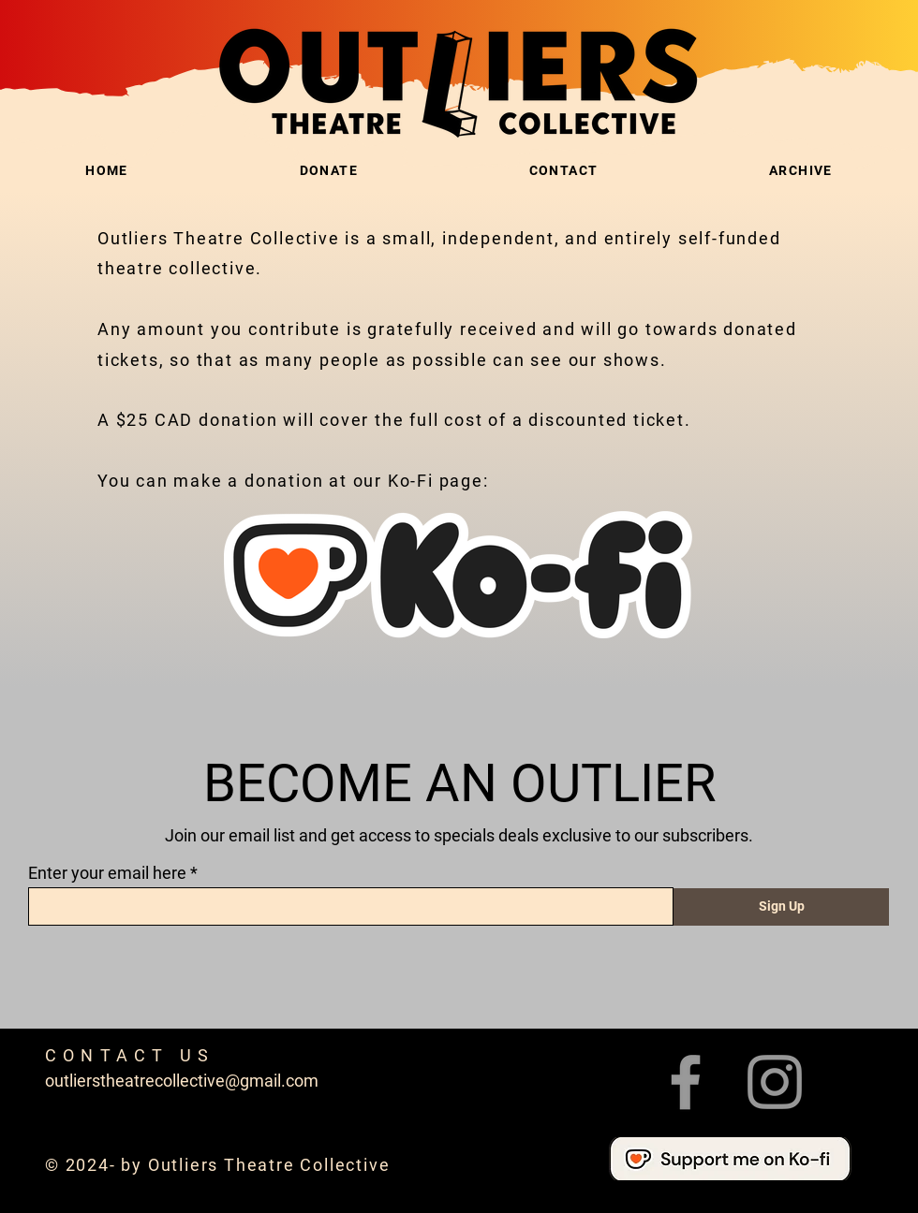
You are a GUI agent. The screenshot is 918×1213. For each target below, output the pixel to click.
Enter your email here (107, 873)
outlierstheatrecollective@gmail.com (181, 1080)
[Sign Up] (781, 907)
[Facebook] (685, 1081)
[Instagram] (774, 1081)
